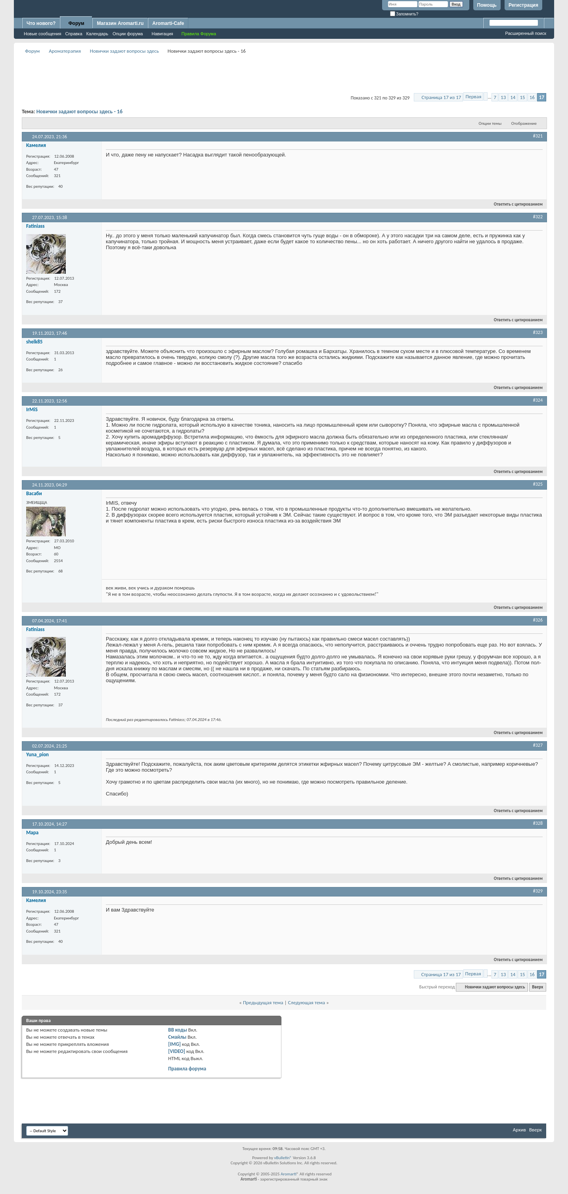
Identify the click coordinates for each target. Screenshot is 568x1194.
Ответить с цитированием (515, 204)
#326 (538, 620)
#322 (538, 216)
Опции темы (490, 123)
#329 (538, 891)
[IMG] (174, 1044)
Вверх (537, 987)
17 (541, 97)
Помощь (487, 5)
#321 (538, 136)
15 (522, 97)
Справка (73, 33)
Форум (76, 23)
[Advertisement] (284, 74)
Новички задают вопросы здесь (124, 51)
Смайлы (177, 1037)
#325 (538, 484)
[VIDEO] (176, 1051)
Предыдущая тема (263, 1002)
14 (512, 97)
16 (532, 97)
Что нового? (41, 23)
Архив (519, 1130)
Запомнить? (404, 14)
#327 (538, 745)
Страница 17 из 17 (441, 97)
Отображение (524, 123)
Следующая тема (306, 1002)
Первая (473, 96)
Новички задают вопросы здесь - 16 (79, 111)
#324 (538, 400)
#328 (538, 823)
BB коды (177, 1030)
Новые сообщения (42, 33)
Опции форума (128, 33)
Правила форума (187, 1069)
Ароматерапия (65, 51)
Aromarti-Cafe (168, 23)
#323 (538, 332)
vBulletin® (283, 1157)
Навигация (162, 33)
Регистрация (523, 5)
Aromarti (288, 1174)
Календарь (97, 33)
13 (503, 97)
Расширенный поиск (525, 33)
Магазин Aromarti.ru (120, 23)
